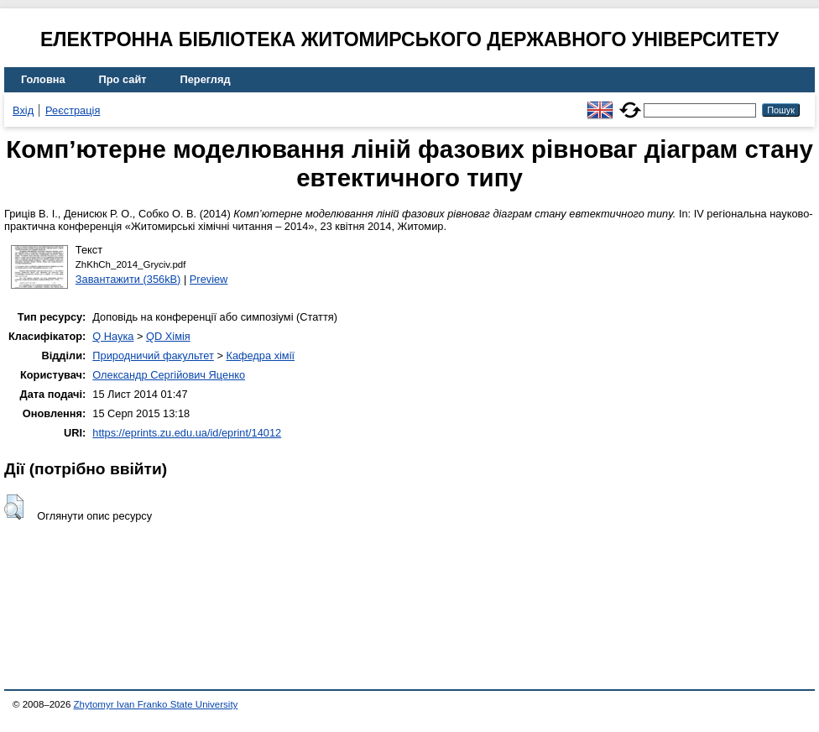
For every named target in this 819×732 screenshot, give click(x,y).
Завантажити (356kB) (128, 279)
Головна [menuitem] (43, 79)
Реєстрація (72, 110)
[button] (13, 507)
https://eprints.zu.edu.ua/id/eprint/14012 (186, 432)
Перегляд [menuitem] (205, 79)
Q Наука (112, 336)
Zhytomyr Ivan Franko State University (156, 704)
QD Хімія (168, 336)
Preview (209, 279)
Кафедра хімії (260, 355)
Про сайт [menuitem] (123, 79)
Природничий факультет (153, 355)
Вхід (23, 110)
